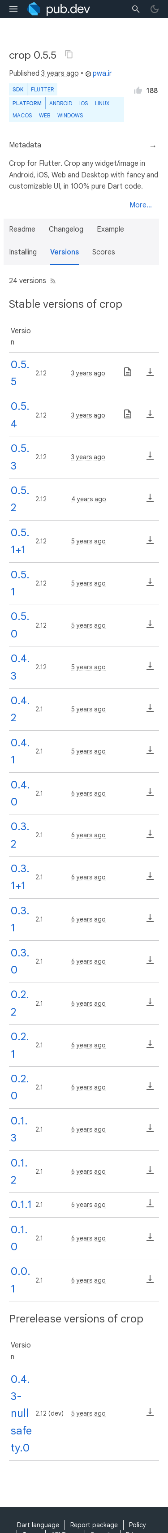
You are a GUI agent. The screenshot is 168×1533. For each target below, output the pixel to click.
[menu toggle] (13, 9)
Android (60, 103)
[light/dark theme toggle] (154, 9)
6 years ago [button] (88, 793)
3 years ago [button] (60, 73)
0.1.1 (21, 1204)
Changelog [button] (66, 229)
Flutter (42, 89)
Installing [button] (23, 252)
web (44, 115)
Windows (70, 115)
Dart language (38, 1525)
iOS (83, 103)
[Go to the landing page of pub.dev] (58, 9)
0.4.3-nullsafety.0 (21, 1414)
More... (140, 205)
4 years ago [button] (88, 499)
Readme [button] (22, 229)
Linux (102, 103)
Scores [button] (103, 252)
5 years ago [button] (88, 541)
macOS (22, 115)
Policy (137, 1525)
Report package (94, 1525)
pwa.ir (98, 73)
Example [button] (110, 229)
